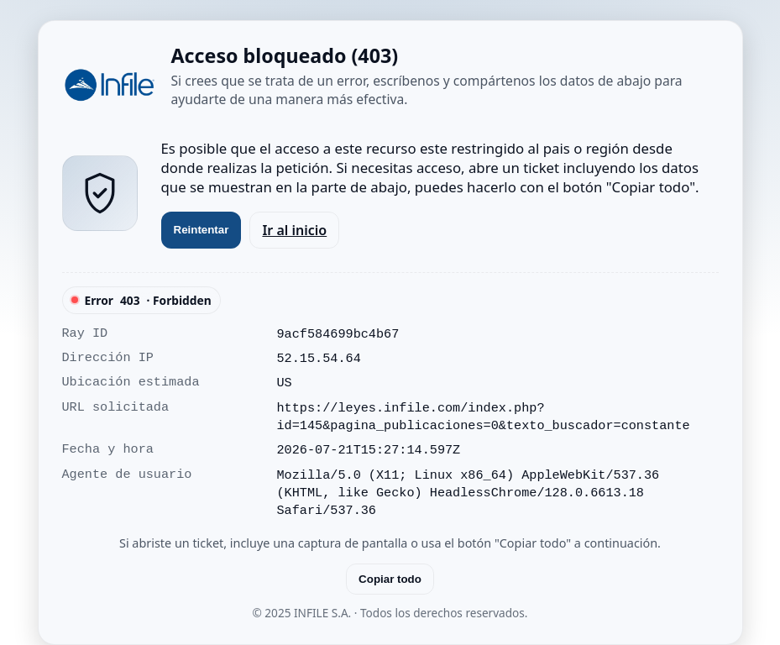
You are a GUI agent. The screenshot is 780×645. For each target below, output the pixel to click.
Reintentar (201, 229)
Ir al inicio (294, 230)
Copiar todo (390, 579)
